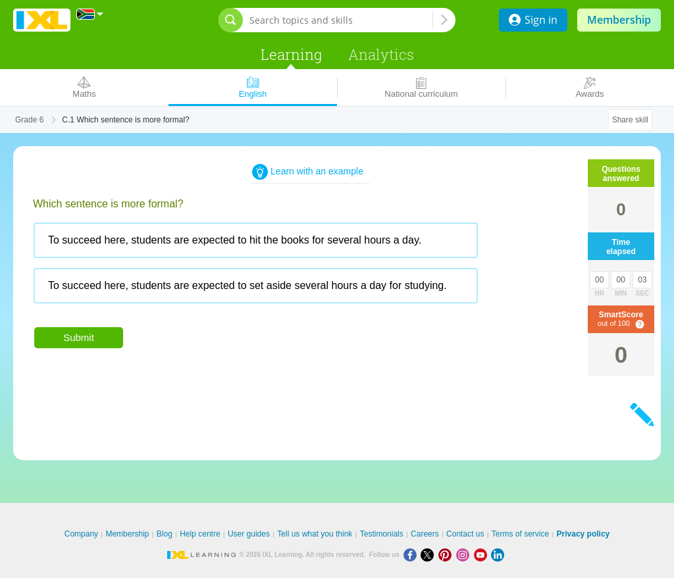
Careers (425, 534)
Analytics (381, 54)
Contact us (465, 534)
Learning (291, 54)
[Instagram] (465, 554)
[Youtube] (483, 554)
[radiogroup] (283, 268)
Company (81, 534)
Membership (619, 20)
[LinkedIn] (499, 554)
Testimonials (381, 534)
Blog (164, 534)
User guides (249, 534)
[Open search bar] (231, 20)
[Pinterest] (447, 554)
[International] (90, 14)
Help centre (200, 534)
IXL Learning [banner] (41, 20)
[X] (429, 554)
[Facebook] (412, 554)
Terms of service (520, 534)
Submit (78, 337)
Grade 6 (29, 119)
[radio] (256, 240)
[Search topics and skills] (340, 20)
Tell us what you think (314, 534)
